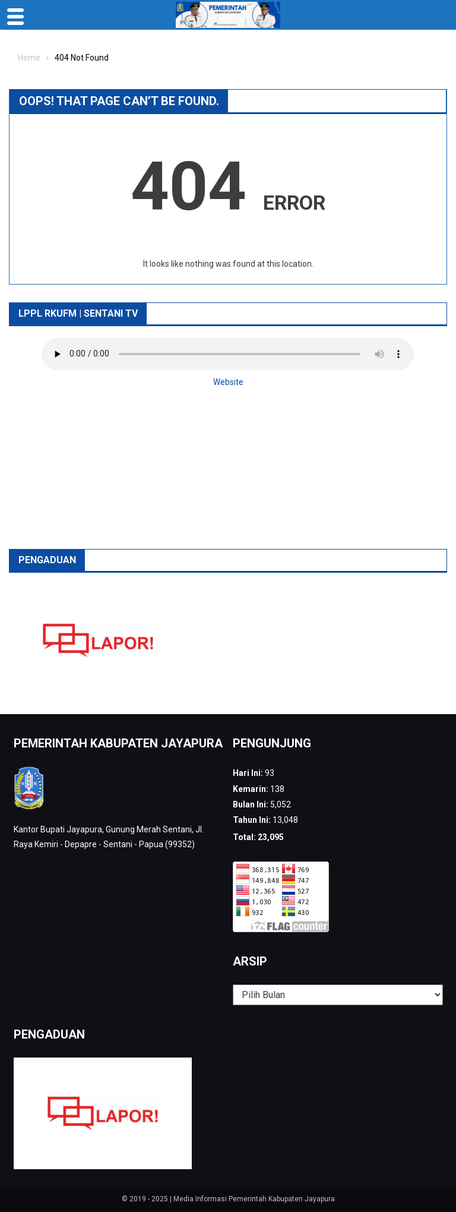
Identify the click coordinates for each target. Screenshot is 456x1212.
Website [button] (228, 382)
